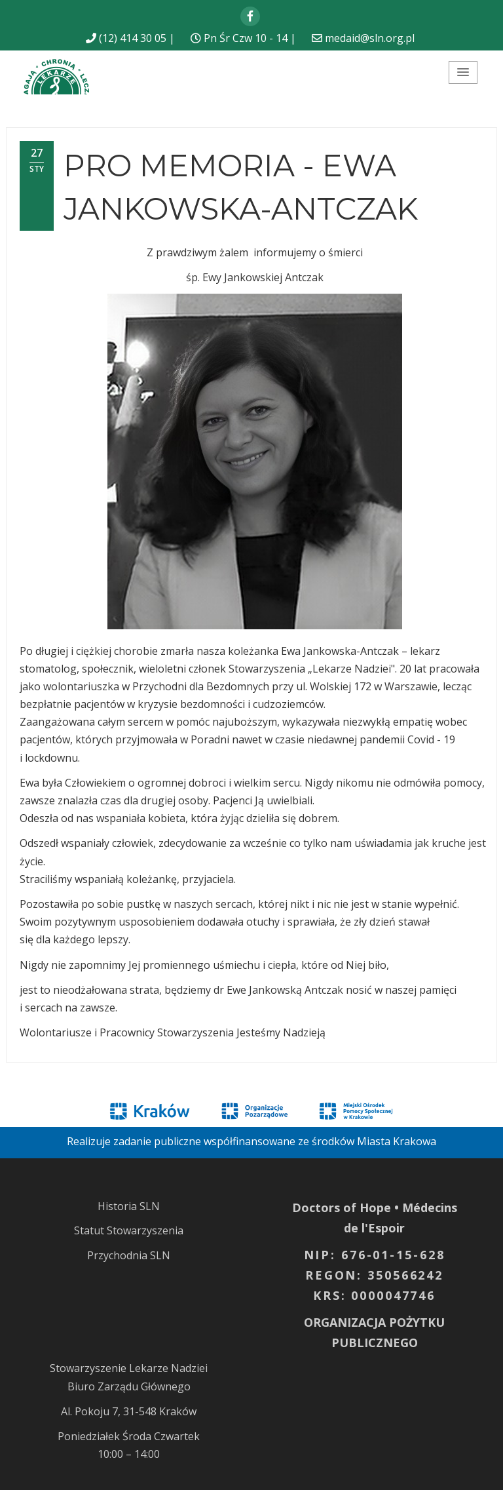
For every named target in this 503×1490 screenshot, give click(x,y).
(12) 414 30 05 (132, 38)
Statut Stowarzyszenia (128, 1230)
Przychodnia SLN (128, 1255)
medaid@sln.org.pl (370, 38)
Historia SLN (129, 1206)
